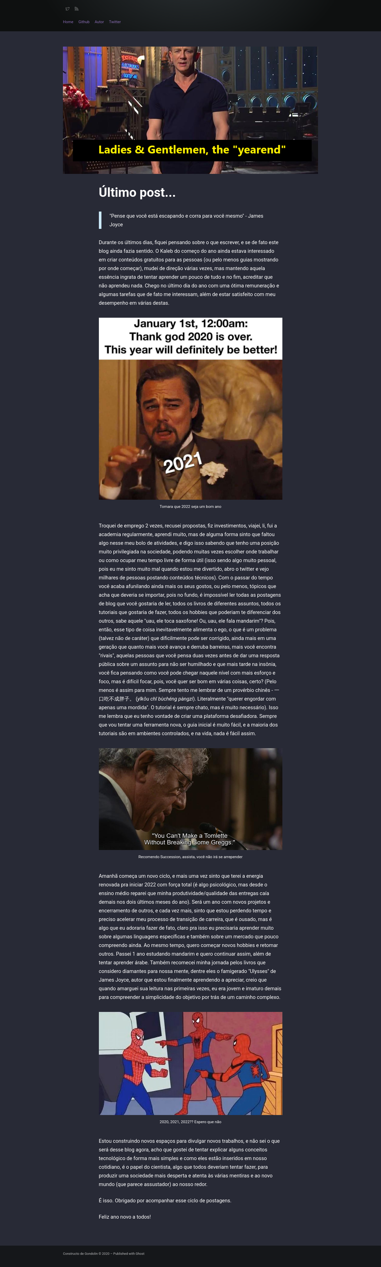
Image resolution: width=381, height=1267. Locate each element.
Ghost (140, 1254)
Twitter (115, 22)
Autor (99, 22)
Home (68, 22)
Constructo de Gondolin (81, 1254)
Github (84, 22)
